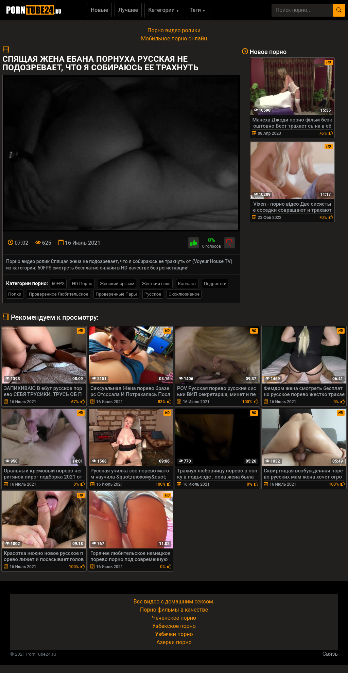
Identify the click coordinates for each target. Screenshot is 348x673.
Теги (198, 10)
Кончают (187, 283)
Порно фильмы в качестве (174, 609)
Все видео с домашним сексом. (174, 601)
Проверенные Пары (116, 294)
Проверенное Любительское (58, 294)
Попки (14, 294)
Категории (163, 10)
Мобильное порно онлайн (174, 38)
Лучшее (128, 10)
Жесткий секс (156, 283)
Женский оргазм (117, 283)
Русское (152, 294)
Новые (99, 10)
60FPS (58, 283)
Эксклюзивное (184, 294)
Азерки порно (174, 642)
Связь (330, 654)
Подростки (215, 283)
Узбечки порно (174, 634)
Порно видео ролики (174, 30)
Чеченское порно (174, 618)
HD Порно (82, 283)
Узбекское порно (174, 626)
